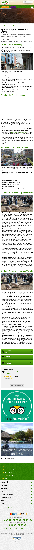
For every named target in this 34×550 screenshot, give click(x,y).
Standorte (28, 25)
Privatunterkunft (23, 132)
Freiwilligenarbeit (6, 497)
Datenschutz (21, 528)
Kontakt (27, 528)
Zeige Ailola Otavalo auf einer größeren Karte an (9, 117)
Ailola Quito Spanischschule (11, 533)
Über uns (5, 528)
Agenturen (15, 528)
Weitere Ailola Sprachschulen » (17, 541)
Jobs (10, 528)
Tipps (2, 503)
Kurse (2, 491)
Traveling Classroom (7, 494)
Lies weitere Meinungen (17, 386)
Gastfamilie (14, 132)
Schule (23, 25)
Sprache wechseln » (17, 530)
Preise (2, 500)
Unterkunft (4, 488)
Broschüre (5, 7)
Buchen (13, 7)
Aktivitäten (4, 485)
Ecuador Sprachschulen (14, 25)
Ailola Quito (4, 25)
